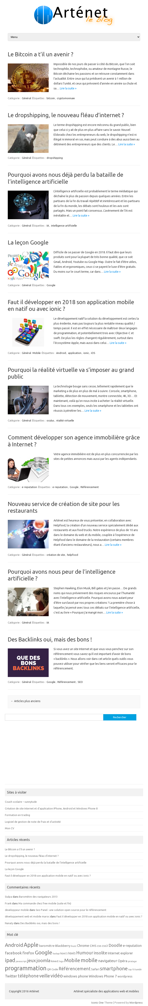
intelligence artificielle (64, 225)
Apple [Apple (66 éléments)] (31, 945)
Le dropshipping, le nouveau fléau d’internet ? (66, 115)
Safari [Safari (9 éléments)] (95, 969)
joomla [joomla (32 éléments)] (43, 960)
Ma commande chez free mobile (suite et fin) (44, 903)
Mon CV (9, 828)
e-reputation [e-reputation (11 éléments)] (132, 945)
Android (61, 352)
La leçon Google (28, 242)
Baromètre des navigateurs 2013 (38, 896)
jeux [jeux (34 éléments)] (31, 960)
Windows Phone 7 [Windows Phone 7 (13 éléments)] (103, 976)
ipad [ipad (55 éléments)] (10, 960)
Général (26, 98)
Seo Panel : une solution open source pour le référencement (71, 909)
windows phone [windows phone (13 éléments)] (75, 976)
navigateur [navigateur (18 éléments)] (107, 960)
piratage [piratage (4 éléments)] (132, 961)
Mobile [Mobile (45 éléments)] (72, 960)
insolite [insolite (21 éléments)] (100, 952)
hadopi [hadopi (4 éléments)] (56, 953)
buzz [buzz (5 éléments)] (73, 946)
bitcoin (51, 98)
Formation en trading (17, 815)
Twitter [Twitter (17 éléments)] (11, 976)
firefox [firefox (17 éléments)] (28, 953)
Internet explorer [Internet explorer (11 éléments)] (120, 953)
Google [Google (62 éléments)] (43, 952)
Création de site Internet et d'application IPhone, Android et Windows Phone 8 (51, 808)
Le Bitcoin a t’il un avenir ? (40, 54)
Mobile (37, 352)
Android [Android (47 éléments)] (14, 945)
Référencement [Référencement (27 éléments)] (75, 968)
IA (48, 225)
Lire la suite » (68, 88)
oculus (50, 420)
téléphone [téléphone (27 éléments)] (28, 975)
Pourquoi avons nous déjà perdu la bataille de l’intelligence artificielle (45, 862)
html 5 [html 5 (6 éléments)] (64, 953)
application (74, 352)
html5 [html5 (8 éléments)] (72, 953)
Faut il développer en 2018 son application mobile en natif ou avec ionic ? (48, 875)
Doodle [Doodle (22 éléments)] (115, 945)
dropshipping (55, 157)
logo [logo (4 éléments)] (61, 961)
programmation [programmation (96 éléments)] (25, 968)
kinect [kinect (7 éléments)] (54, 961)
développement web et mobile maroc (27, 916)
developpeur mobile (17, 909)
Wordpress (136, 1002)
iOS (93, 352)
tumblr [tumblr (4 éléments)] (138, 969)
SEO (80, 681)
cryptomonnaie (66, 98)
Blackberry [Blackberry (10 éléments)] (63, 945)
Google (51, 285)
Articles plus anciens (25, 701)
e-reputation (29, 487)
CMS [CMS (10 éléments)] (93, 945)
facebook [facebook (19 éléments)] (13, 953)
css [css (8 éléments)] (99, 945)
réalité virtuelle (65, 420)
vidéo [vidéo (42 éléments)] (56, 975)
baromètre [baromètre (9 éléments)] (47, 945)
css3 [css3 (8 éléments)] (105, 945)
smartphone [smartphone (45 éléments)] (114, 968)
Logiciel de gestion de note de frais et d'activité (33, 821)
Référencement (90, 487)
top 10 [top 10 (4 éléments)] (131, 969)
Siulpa (8, 896)
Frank (8, 903)
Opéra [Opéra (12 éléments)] (122, 961)
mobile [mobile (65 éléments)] (89, 960)
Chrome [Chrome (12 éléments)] (83, 945)
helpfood (72, 554)
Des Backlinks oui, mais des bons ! (50, 639)
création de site (56, 554)
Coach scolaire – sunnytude (21, 801)
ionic (86, 352)
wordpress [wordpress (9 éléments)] (125, 976)
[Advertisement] (74, 754)
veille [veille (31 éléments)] (44, 975)
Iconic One (97, 1002)
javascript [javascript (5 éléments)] (21, 961)
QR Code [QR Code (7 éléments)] (52, 969)
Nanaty (9, 923)
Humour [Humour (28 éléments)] (84, 952)
